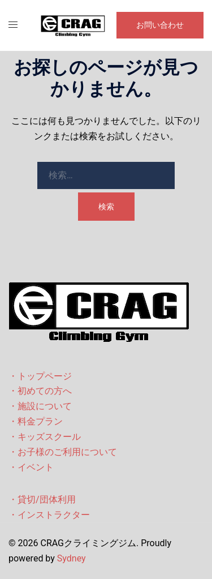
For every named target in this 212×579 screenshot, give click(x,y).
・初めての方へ (40, 390)
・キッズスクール (44, 436)
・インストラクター (49, 514)
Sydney (71, 558)
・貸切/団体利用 (42, 499)
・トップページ (40, 376)
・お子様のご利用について (62, 452)
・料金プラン (35, 421)
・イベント (31, 467)
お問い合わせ (160, 24)
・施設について (40, 406)
